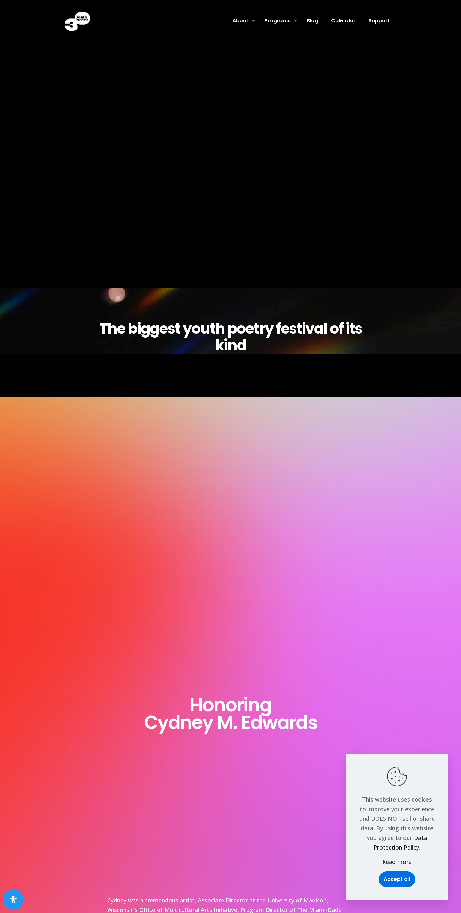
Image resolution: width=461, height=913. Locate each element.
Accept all (397, 879)
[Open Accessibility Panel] (13, 899)
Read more (397, 862)
